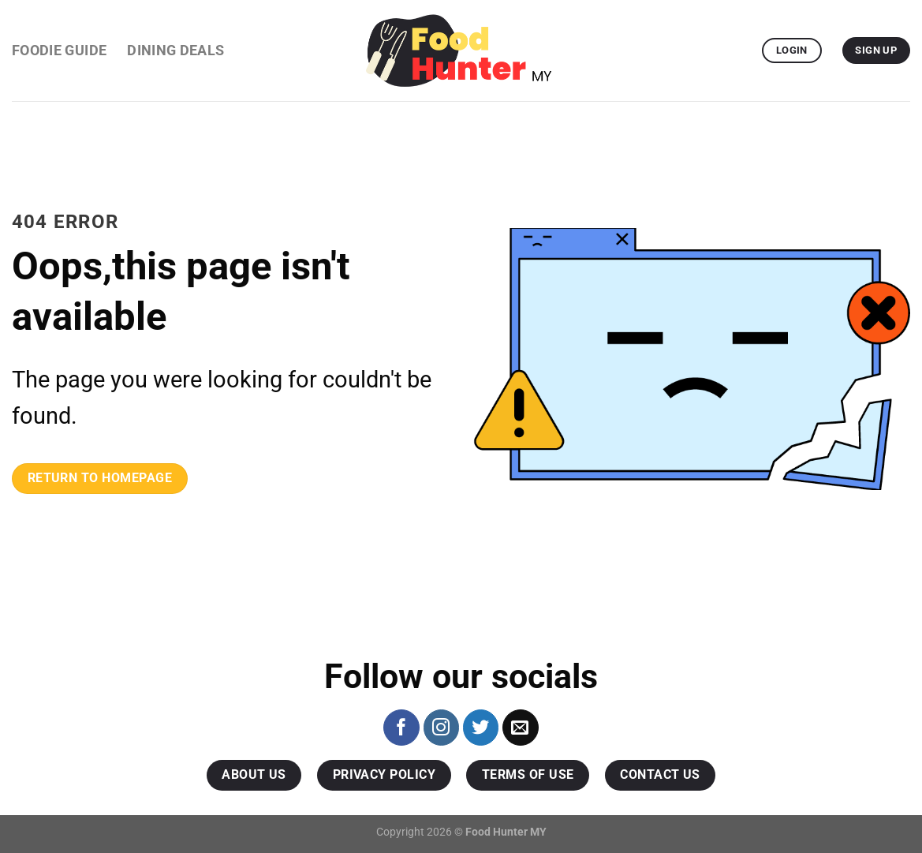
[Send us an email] (520, 727)
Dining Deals (175, 50)
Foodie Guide (59, 50)
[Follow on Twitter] (481, 727)
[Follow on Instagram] (442, 727)
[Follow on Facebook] (401, 727)
